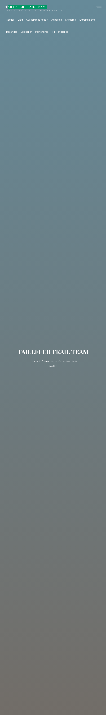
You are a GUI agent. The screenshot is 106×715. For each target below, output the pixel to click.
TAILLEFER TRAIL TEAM (26, 7)
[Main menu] (98, 7)
